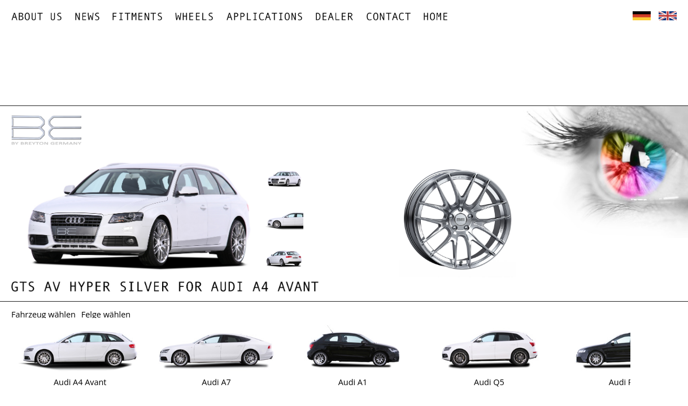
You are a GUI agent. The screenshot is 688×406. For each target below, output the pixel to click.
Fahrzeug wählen (43, 314)
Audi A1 (352, 382)
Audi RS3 (625, 382)
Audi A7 (216, 382)
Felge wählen (105, 314)
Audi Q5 (489, 382)
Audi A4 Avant (80, 382)
